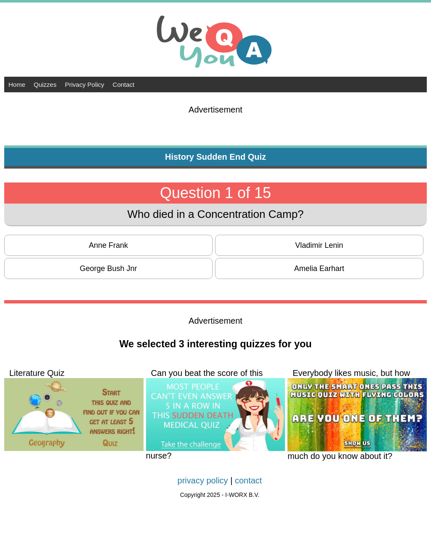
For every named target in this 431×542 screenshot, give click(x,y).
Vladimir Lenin (319, 245)
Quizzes (45, 84)
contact (248, 480)
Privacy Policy (84, 84)
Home (16, 84)
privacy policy (203, 480)
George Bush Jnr (108, 268)
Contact (124, 84)
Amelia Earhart (319, 268)
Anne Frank (108, 245)
